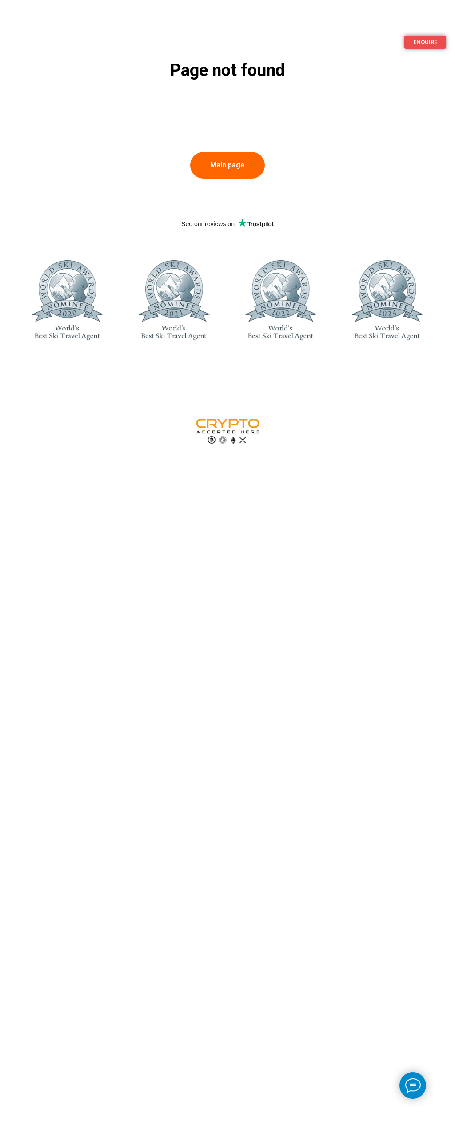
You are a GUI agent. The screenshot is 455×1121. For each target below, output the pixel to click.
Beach (51, 17)
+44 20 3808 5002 (380, 63)
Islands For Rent (366, 21)
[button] (425, 42)
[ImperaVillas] (417, 63)
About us (97, 17)
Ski (14, 17)
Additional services (48, 25)
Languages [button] (427, 21)
